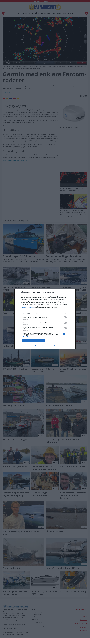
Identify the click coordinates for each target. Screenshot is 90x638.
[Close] (72, 292)
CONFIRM (34, 340)
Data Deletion (36, 346)
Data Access (45, 346)
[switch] (65, 317)
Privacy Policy (53, 346)
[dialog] (45, 319)
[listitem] (45, 314)
